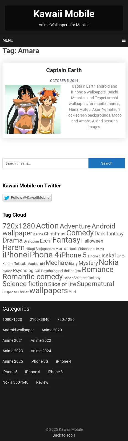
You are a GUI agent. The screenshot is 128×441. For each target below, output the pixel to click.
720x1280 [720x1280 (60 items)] (18, 226)
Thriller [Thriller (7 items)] (23, 292)
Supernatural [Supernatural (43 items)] (95, 284)
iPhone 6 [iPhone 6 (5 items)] (94, 256)
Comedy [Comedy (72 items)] (80, 232)
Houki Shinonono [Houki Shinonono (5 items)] (82, 249)
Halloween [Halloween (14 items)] (92, 241)
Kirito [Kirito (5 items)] (121, 256)
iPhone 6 (32, 372)
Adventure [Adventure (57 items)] (75, 226)
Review (42, 382)
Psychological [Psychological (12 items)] (26, 270)
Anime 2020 (51, 330)
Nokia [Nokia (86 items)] (109, 262)
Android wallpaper (18, 330)
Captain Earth (64, 70)
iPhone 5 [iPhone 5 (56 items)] (73, 255)
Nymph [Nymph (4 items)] (7, 271)
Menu (7, 40)
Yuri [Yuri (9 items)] (72, 291)
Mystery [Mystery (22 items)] (88, 263)
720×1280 (66, 319)
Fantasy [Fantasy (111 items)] (66, 239)
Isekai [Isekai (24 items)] (108, 255)
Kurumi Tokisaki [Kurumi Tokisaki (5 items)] (14, 264)
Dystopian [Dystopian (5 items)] (31, 241)
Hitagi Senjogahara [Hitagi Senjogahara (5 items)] (40, 249)
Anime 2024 (41, 351)
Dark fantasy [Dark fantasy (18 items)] (109, 234)
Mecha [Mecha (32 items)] (55, 262)
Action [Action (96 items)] (47, 225)
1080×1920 (12, 319)
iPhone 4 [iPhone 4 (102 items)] (43, 254)
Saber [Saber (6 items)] (68, 278)
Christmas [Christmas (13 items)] (55, 233)
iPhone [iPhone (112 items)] (14, 254)
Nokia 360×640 (15, 382)
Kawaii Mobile (64, 14)
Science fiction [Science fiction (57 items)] (24, 284)
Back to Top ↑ (64, 435)
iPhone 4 (63, 361)
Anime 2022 (41, 340)
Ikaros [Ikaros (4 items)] (99, 249)
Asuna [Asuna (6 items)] (38, 234)
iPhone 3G (39, 361)
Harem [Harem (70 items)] (13, 247)
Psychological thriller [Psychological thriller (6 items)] (57, 271)
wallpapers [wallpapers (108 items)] (48, 290)
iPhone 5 (9, 372)
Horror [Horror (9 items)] (62, 248)
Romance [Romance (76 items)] (97, 269)
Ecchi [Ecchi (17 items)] (45, 241)
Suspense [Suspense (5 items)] (9, 292)
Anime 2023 (12, 351)
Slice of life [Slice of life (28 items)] (62, 284)
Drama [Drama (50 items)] (12, 240)
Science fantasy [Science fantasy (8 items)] (87, 278)
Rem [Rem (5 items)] (77, 271)
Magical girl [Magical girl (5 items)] (36, 264)
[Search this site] (45, 163)
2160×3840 (39, 319)
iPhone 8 (55, 372)
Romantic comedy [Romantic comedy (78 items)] (32, 276)
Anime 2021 (12, 340)
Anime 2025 (12, 361)
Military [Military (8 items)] (71, 263)
